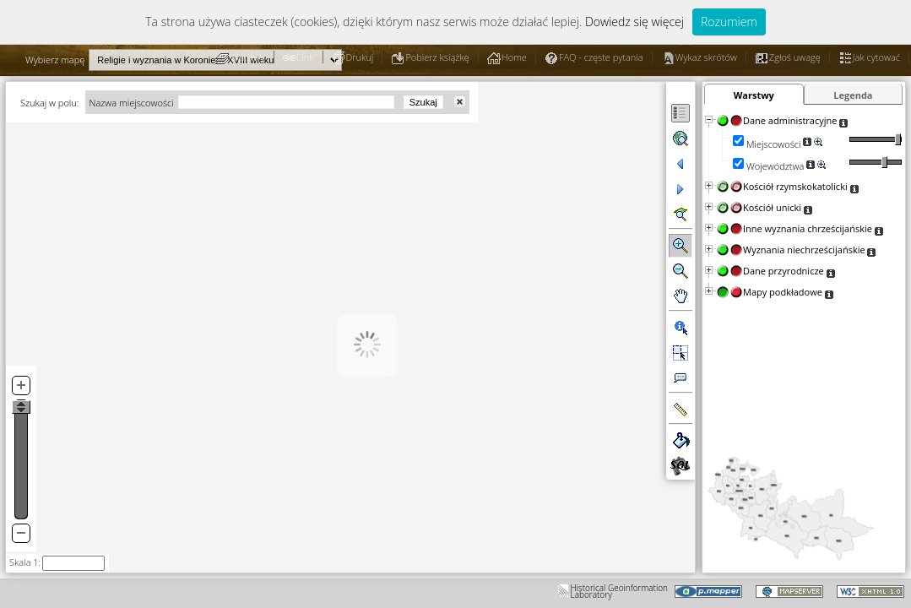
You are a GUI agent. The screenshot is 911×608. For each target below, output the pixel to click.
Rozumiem (729, 22)
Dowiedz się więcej (634, 22)
